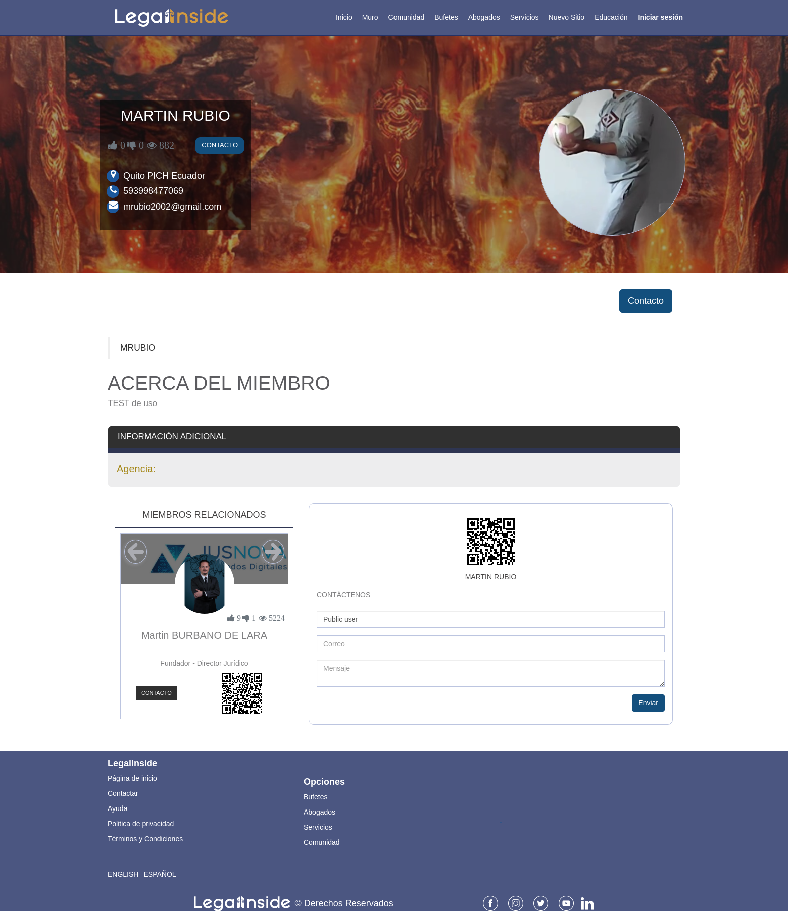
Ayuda (117, 808)
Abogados (319, 812)
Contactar (123, 793)
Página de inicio (132, 778)
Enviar (648, 703)
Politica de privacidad (141, 824)
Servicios (318, 827)
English (123, 874)
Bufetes (315, 797)
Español (159, 874)
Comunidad (322, 842)
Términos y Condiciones (145, 839)
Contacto (220, 145)
